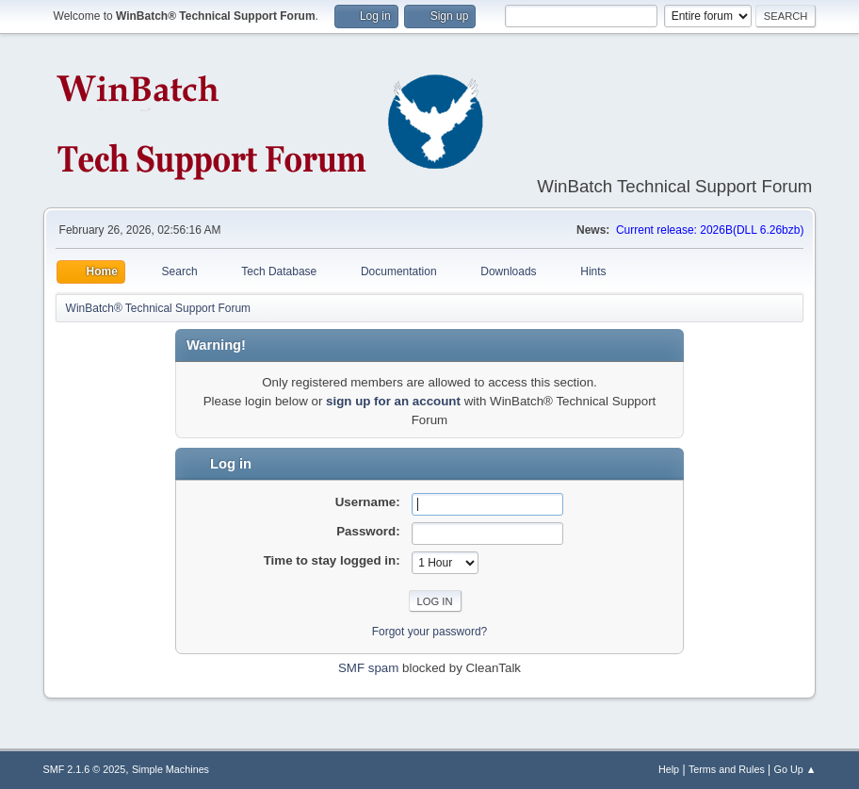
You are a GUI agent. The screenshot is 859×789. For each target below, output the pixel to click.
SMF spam (368, 668)
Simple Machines (170, 769)
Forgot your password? (430, 631)
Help (668, 769)
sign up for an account (393, 401)
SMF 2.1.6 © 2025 (84, 769)
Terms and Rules (727, 769)
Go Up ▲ (795, 769)
